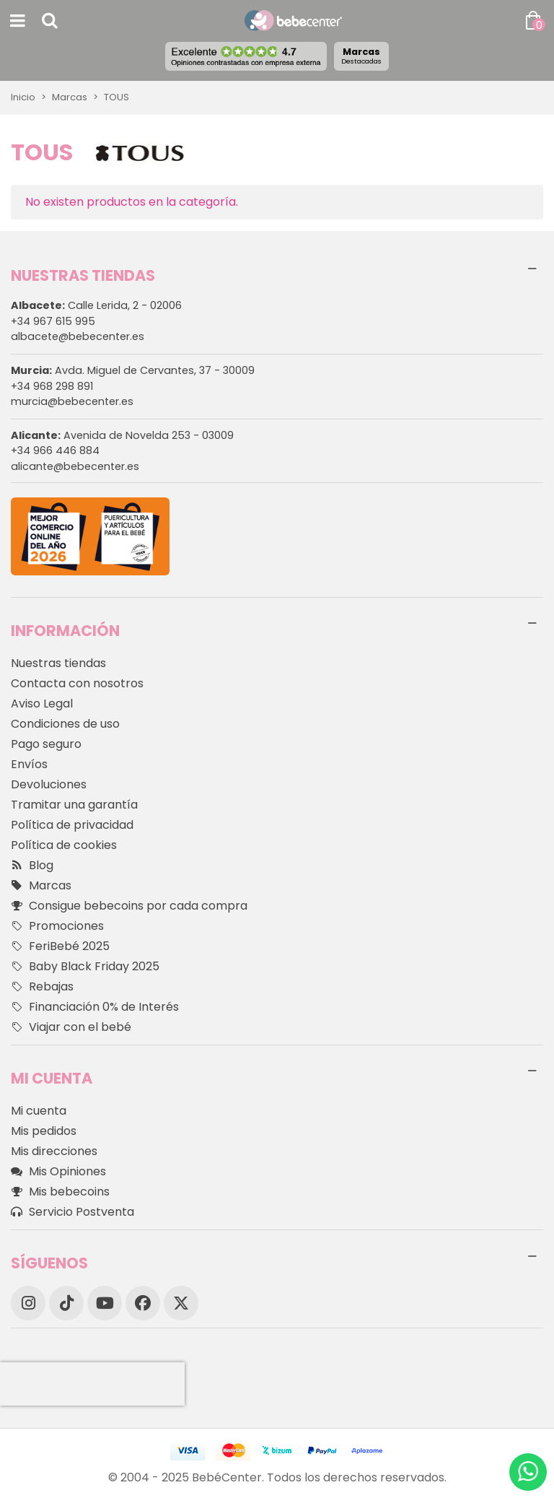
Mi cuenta (38, 1110)
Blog (32, 865)
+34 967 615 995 (53, 321)
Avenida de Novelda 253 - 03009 (122, 435)
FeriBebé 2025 (60, 946)
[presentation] (92, 1384)
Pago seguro (46, 744)
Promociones (57, 926)
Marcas (361, 55)
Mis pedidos (43, 1131)
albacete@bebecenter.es (77, 336)
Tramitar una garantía (74, 804)
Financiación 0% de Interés (95, 1007)
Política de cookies (64, 845)
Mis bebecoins (60, 1192)
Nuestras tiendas (58, 663)
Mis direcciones (54, 1151)
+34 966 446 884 (55, 450)
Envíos (29, 764)
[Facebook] (143, 1303)
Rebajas (42, 987)
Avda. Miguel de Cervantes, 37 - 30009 (133, 370)
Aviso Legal (42, 703)
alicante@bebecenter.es (75, 466)
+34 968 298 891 (52, 386)
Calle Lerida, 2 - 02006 (96, 305)
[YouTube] (104, 1303)
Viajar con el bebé (71, 1027)
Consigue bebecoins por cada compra (129, 906)
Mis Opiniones (58, 1171)
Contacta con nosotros (77, 683)
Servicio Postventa (72, 1212)
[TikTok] (66, 1303)
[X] (181, 1303)
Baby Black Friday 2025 (85, 966)
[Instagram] (28, 1303)
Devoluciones (49, 784)
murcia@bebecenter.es (72, 401)
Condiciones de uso (65, 723)
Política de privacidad (72, 825)
